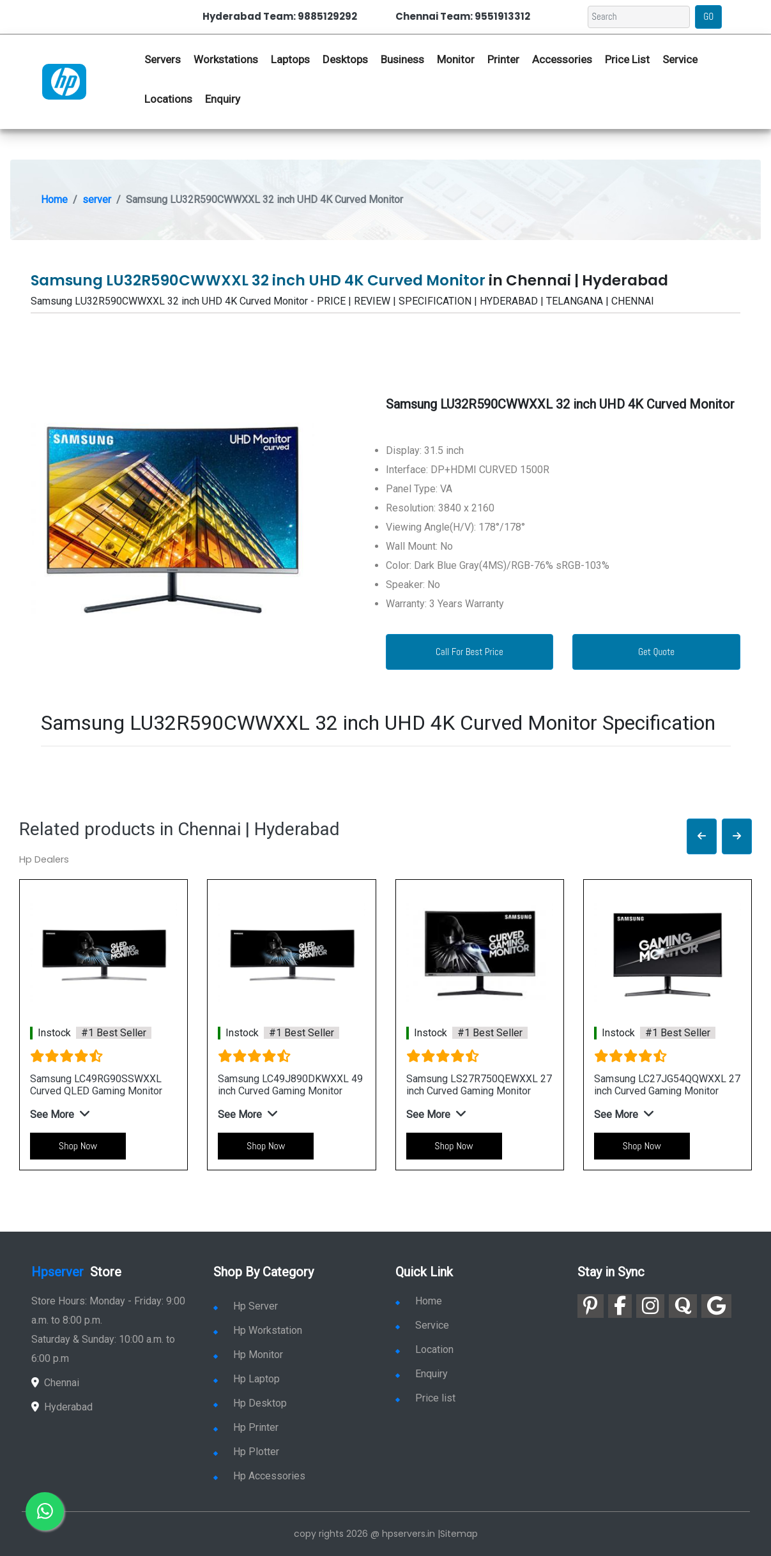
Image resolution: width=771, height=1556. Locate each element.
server (96, 199)
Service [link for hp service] (680, 59)
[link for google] (716, 1306)
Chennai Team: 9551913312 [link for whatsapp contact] (462, 16)
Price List (627, 59)
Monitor (456, 59)
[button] (702, 837)
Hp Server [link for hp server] (245, 1306)
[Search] (639, 17)
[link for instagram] (650, 1306)
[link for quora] (683, 1306)
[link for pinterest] (590, 1306)
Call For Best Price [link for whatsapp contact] (469, 652)
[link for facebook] (620, 1306)
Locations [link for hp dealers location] (168, 99)
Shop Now (78, 1145)
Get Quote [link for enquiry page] (656, 652)
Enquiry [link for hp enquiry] (222, 99)
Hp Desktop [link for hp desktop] (250, 1403)
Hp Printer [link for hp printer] (246, 1427)
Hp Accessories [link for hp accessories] (259, 1476)
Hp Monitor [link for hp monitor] (248, 1354)
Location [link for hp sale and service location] (424, 1349)
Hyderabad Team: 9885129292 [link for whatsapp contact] (279, 16)
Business (402, 59)
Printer (503, 59)
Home (54, 199)
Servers (162, 59)
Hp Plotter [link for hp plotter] (246, 1452)
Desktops (345, 59)
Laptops (290, 59)
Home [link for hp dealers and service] (418, 1301)
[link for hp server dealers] (64, 80)
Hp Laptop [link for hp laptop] (246, 1379)
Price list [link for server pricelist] (425, 1398)
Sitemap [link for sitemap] (459, 1533)
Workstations (226, 59)
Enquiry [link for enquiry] (421, 1374)
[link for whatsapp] (45, 1511)
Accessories (562, 59)
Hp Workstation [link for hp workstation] (257, 1330)
